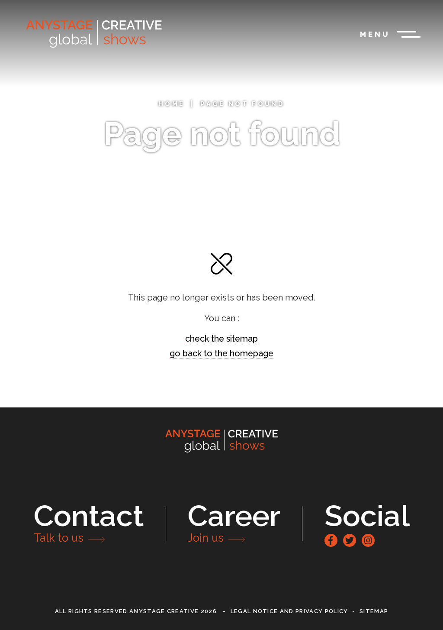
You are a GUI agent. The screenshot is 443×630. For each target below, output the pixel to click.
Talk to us (58, 537)
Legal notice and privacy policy (289, 611)
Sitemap (374, 611)
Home (171, 103)
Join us (206, 537)
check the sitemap (221, 338)
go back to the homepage (221, 353)
